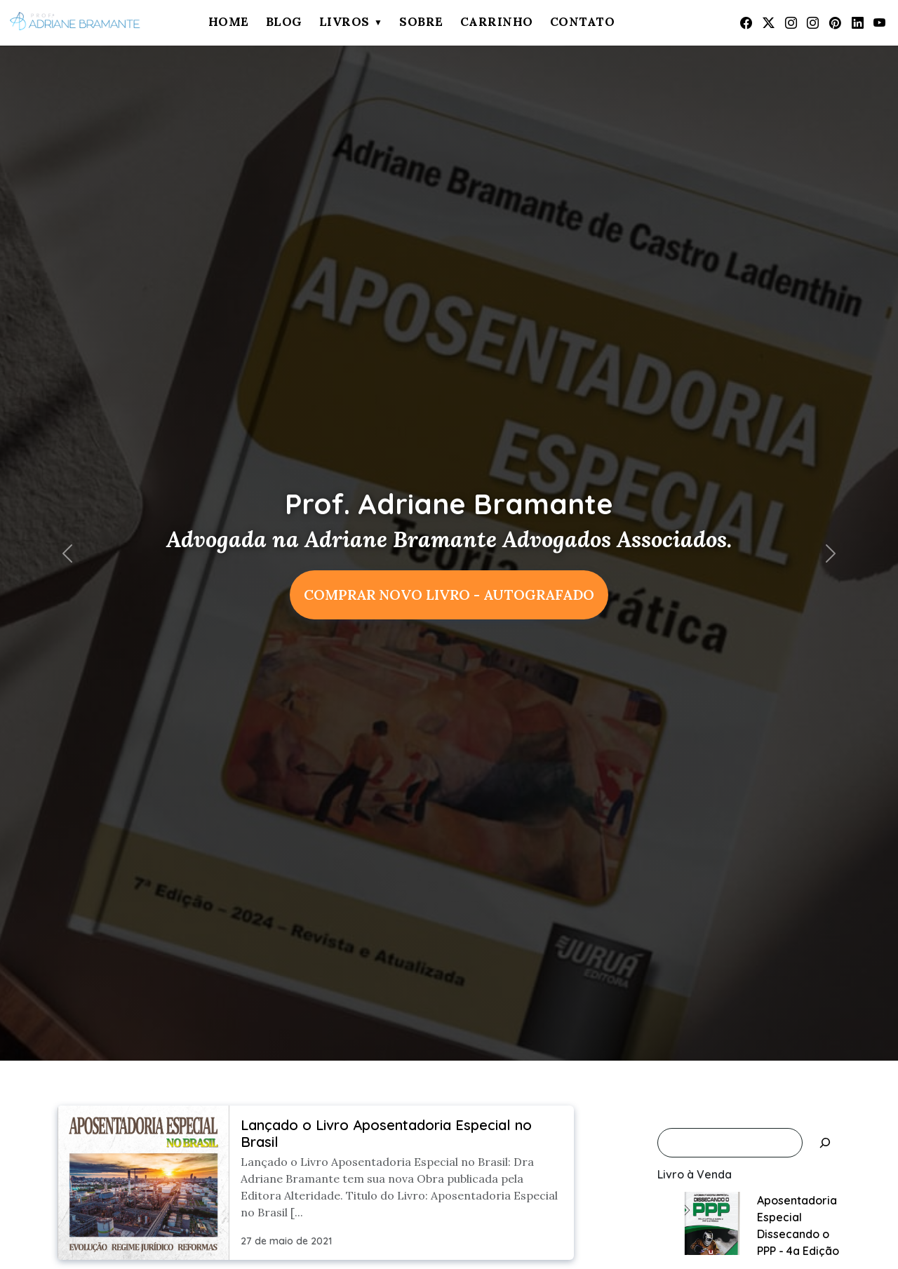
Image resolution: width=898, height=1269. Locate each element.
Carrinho (496, 21)
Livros (344, 21)
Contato (582, 21)
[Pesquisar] (825, 1142)
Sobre (421, 21)
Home (228, 21)
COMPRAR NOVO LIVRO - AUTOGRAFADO (449, 594)
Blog (284, 21)
